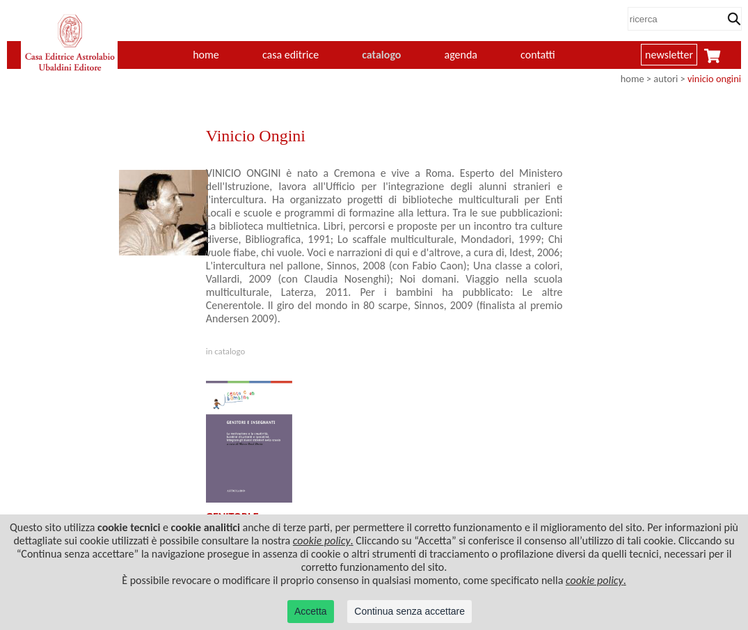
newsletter (669, 54)
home (206, 54)
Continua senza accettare (409, 611)
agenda (461, 54)
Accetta (310, 611)
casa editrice (290, 54)
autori (665, 78)
